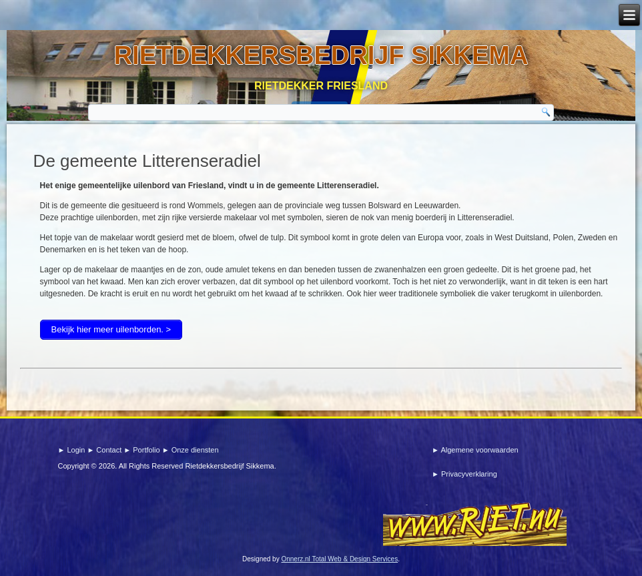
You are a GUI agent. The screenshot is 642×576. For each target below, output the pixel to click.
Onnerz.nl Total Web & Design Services (339, 559)
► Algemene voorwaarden (475, 450)
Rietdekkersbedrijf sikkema (321, 55)
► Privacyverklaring (464, 474)
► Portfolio (142, 450)
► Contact (105, 450)
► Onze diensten (190, 450)
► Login (72, 450)
